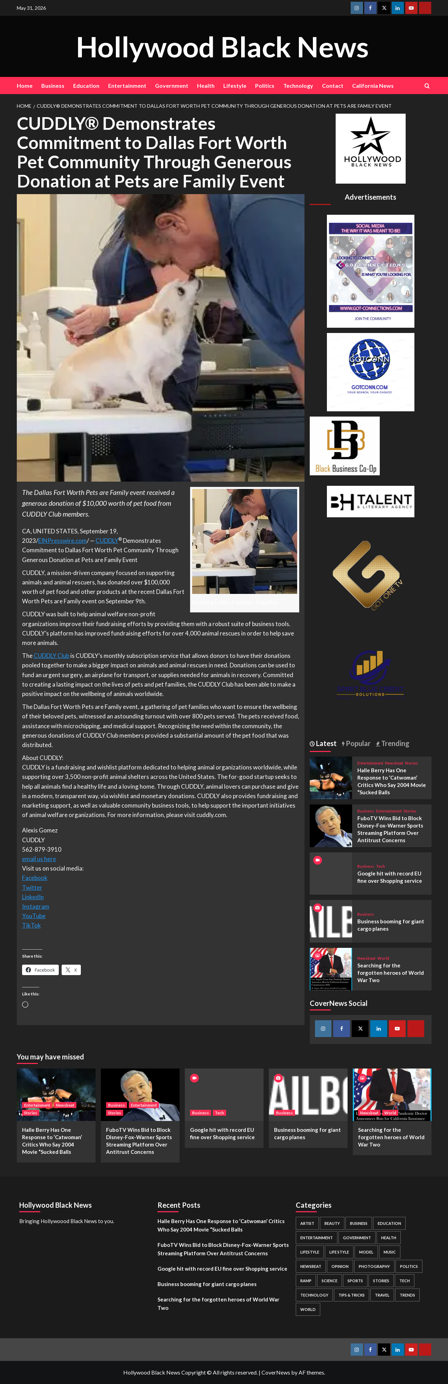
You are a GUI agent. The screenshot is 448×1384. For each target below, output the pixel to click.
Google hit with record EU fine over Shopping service (222, 1268)
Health (206, 85)
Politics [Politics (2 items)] (409, 1266)
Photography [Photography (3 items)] (374, 1266)
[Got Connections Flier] (370, 270)
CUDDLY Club (51, 655)
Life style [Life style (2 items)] (339, 1252)
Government (171, 85)
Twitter (32, 887)
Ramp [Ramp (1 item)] (306, 1280)
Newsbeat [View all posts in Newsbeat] (394, 763)
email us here (39, 859)
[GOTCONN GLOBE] (370, 371)
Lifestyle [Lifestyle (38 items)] (309, 1252)
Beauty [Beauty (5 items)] (332, 1223)
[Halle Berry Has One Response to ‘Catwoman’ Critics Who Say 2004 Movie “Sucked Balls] (331, 777)
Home (25, 85)
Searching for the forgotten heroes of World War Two (390, 972)
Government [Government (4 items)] (357, 1237)
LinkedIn (33, 897)
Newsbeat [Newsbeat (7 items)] (310, 1266)
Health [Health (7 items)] (388, 1237)
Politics (264, 85)
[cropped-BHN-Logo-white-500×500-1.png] (371, 147)
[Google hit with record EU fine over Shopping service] (224, 1095)
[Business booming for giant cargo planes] (331, 920)
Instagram (35, 906)
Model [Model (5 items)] (366, 1252)
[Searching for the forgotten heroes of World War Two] (331, 968)
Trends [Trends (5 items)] (407, 1295)
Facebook (35, 877)
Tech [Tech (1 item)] (404, 1280)
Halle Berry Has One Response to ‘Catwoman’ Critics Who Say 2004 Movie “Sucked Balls (221, 1225)
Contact (332, 85)
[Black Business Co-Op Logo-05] (345, 445)
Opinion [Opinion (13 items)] (340, 1266)
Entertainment (127, 85)
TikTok (31, 925)
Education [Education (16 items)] (389, 1223)
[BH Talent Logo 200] (370, 500)
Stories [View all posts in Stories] (411, 763)
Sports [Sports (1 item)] (355, 1280)
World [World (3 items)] (308, 1309)
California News (373, 85)
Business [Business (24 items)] (359, 1223)
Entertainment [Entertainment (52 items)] (316, 1237)
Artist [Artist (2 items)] (307, 1223)
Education (86, 85)
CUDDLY (107, 540)
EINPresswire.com (62, 540)
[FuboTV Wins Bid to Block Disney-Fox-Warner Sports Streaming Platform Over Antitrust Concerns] (331, 825)
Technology (298, 85)
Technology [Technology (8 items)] (314, 1295)
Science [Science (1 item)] (329, 1280)
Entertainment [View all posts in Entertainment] (370, 763)
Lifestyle (234, 85)
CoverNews (275, 1372)
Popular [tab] (357, 743)
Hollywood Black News (222, 46)
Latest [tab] (326, 743)
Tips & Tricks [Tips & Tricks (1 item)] (351, 1295)
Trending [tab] (395, 743)
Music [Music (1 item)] (390, 1252)
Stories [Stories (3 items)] (381, 1280)
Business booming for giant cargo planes (207, 1284)
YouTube (34, 916)
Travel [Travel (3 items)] (382, 1295)
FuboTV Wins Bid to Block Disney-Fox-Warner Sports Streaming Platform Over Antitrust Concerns (223, 1249)
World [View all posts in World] (383, 958)
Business (52, 85)
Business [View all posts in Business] (365, 811)
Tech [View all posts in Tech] (380, 866)
